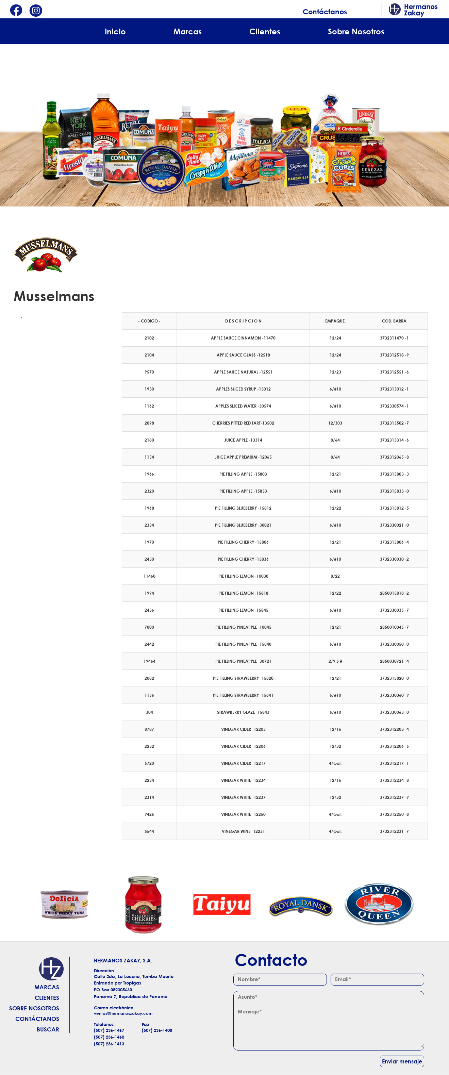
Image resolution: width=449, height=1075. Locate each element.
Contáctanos (325, 11)
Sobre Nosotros (356, 31)
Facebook (16, 11)
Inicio (115, 31)
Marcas (187, 31)
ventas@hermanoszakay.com (123, 1013)
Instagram (36, 11)
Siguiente (429, 904)
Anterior (17, 904)
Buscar (48, 1029)
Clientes (264, 31)
